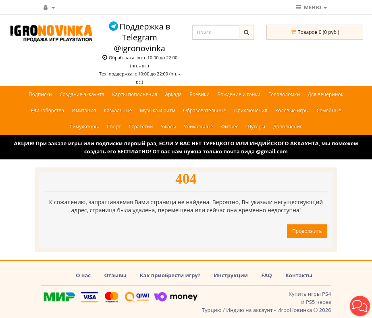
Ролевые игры (292, 110)
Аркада (173, 94)
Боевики (199, 94)
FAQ (266, 275)
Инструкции (231, 275)
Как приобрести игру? (170, 275)
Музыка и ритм (157, 110)
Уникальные (198, 126)
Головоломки (284, 94)
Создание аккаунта (82, 94)
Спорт (114, 126)
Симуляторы (84, 126)
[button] (360, 306)
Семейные (328, 110)
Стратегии (141, 126)
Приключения (251, 110)
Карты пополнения (134, 94)
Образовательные (204, 110)
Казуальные (118, 110)
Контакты (298, 275)
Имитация (84, 110)
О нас (83, 275)
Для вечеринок (325, 94)
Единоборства (47, 110)
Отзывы (115, 275)
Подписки (40, 94)
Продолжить (307, 231)
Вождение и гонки (238, 94)
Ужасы (168, 126)
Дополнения (287, 126)
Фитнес (229, 126)
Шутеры (255, 126)
